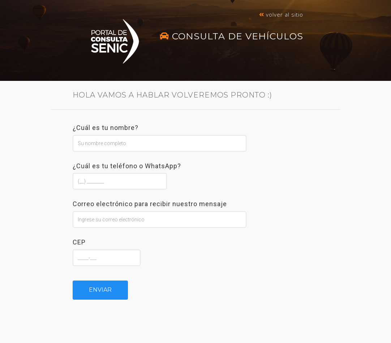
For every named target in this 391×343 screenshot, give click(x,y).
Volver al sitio (281, 14)
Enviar (100, 289)
